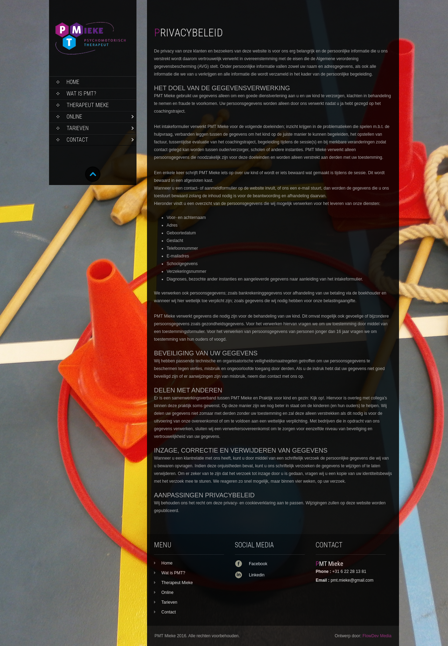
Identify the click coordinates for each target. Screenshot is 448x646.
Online (74, 116)
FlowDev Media (377, 635)
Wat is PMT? (81, 93)
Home (72, 82)
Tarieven (77, 128)
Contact (77, 139)
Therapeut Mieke (87, 105)
